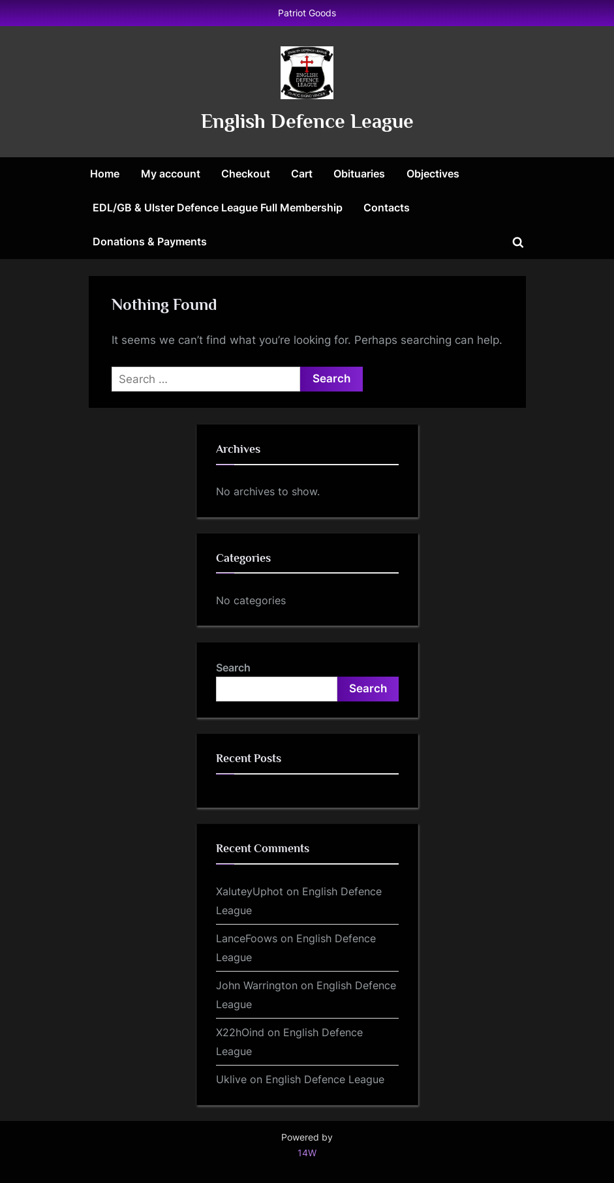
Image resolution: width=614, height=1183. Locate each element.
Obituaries (359, 173)
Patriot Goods (307, 12)
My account (170, 173)
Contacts (386, 207)
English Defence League (307, 121)
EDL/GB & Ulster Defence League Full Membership (218, 207)
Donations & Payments (150, 241)
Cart (302, 173)
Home (104, 173)
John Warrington (257, 985)
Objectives (433, 173)
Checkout (245, 173)
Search (233, 667)
